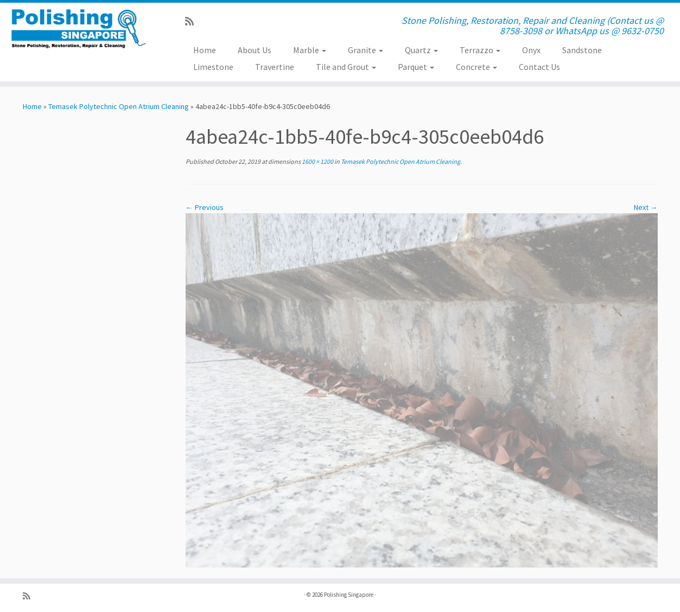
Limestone (213, 66)
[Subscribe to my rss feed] (193, 21)
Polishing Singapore (348, 594)
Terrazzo (480, 49)
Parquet (416, 66)
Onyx (531, 49)
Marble (309, 49)
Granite (365, 49)
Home (204, 49)
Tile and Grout (346, 66)
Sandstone (582, 49)
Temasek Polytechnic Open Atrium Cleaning (118, 106)
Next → (646, 207)
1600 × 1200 (317, 161)
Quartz (421, 49)
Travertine (274, 66)
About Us (254, 49)
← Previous (205, 207)
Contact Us (539, 66)
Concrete (476, 66)
